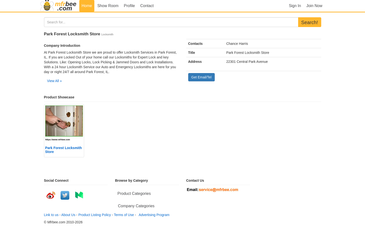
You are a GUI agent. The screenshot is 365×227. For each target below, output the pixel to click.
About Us (68, 215)
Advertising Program (153, 215)
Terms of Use (124, 215)
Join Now (314, 6)
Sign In (295, 6)
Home (87, 6)
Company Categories (136, 206)
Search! (309, 22)
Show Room (107, 6)
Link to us (51, 215)
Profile (129, 6)
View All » (54, 81)
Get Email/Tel (201, 77)
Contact (147, 6)
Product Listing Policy (94, 215)
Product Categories (134, 193)
